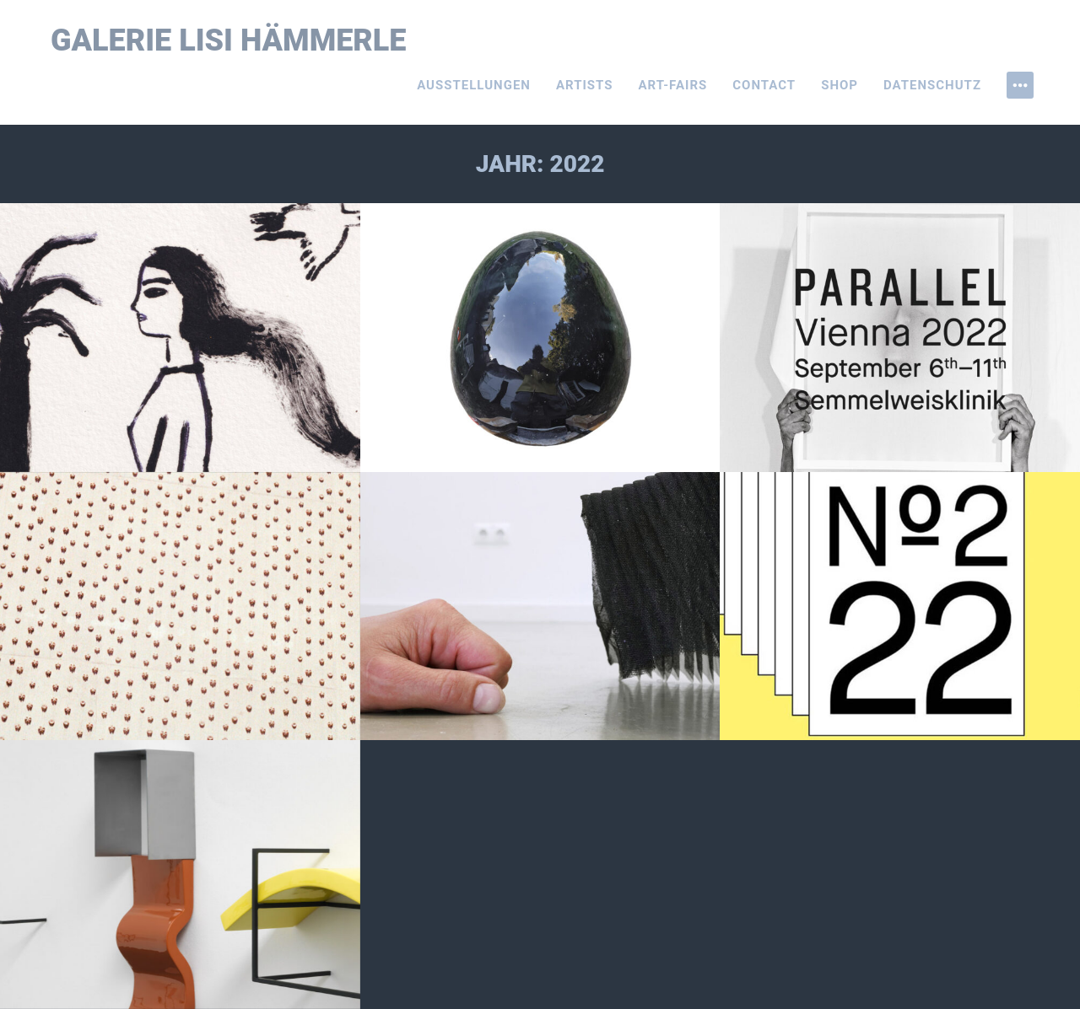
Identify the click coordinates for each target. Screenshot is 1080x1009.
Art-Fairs (673, 85)
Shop (839, 85)
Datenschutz (932, 85)
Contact (764, 85)
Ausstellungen (474, 85)
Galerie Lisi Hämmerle (229, 40)
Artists (584, 85)
